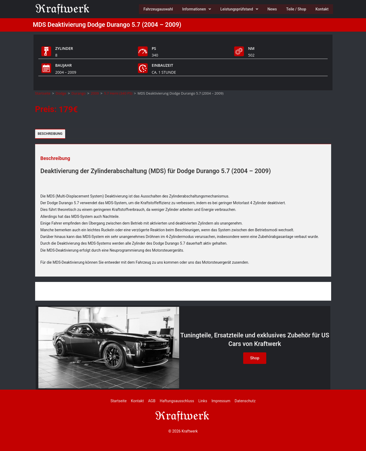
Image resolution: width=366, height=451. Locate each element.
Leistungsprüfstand (236, 9)
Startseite (43, 93)
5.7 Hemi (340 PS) (118, 93)
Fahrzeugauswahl (153, 9)
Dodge (61, 93)
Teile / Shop (295, 9)
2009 (95, 93)
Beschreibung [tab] (50, 134)
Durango (79, 93)
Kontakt (321, 9)
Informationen (192, 9)
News (270, 9)
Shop (254, 358)
